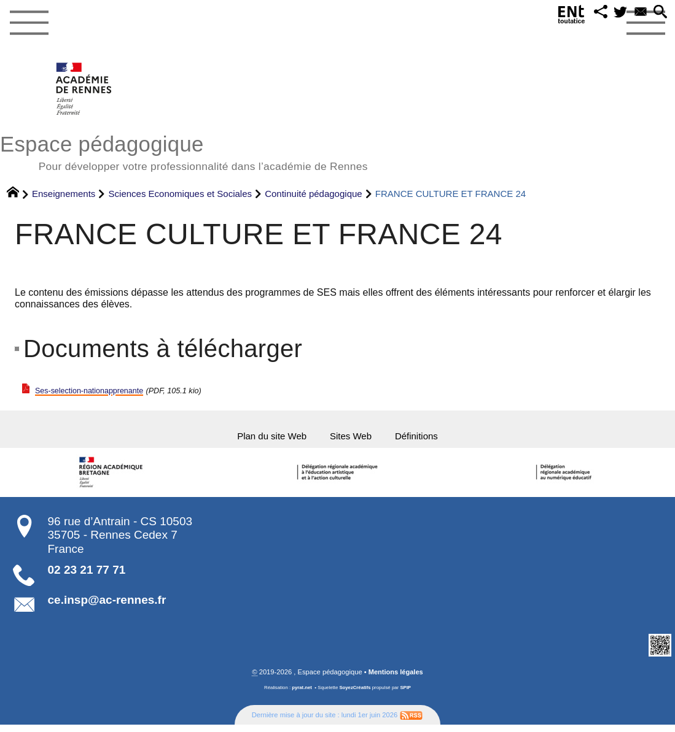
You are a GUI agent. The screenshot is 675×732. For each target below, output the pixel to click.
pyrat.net (302, 694)
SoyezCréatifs (355, 694)
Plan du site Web (256, 439)
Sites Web (354, 439)
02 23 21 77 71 (87, 576)
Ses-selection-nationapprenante (104, 390)
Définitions (435, 439)
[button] (586, 14)
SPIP (406, 694)
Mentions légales (395, 678)
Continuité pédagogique (313, 193)
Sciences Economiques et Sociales (180, 193)
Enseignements (63, 193)
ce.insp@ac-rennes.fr (107, 606)
